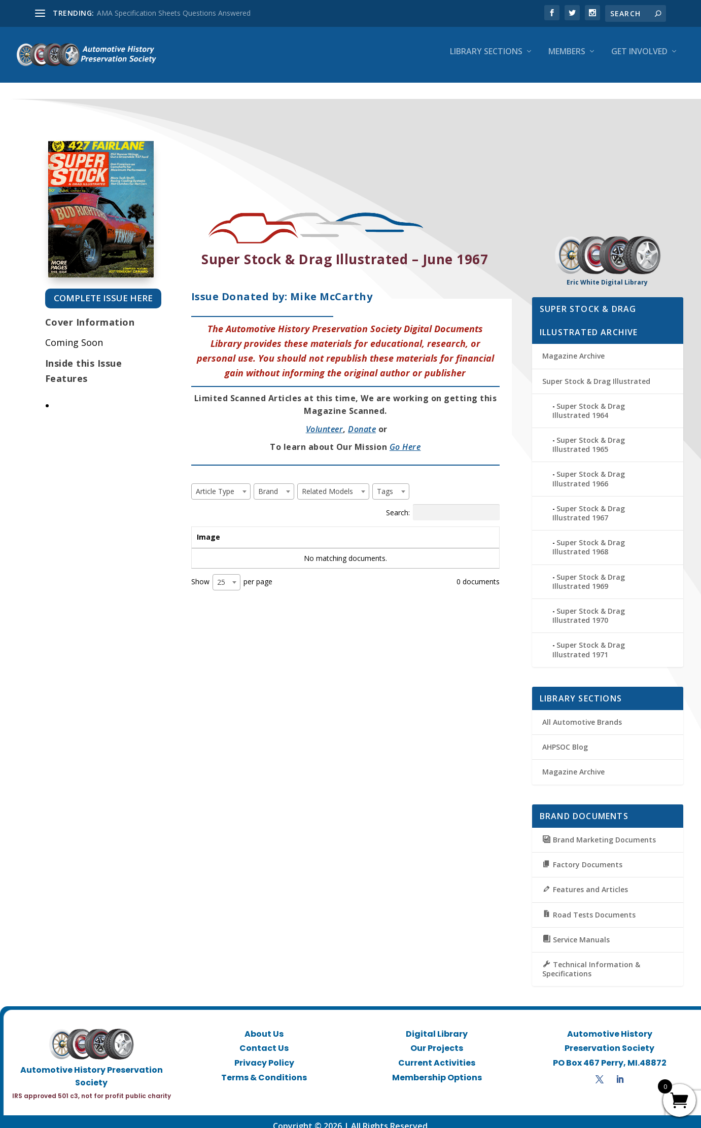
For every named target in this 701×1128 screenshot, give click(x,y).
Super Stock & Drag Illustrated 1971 (588, 640)
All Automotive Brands (582, 713)
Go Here (405, 437)
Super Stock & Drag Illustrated (596, 372)
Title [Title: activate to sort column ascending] (256, 528)
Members (566, 59)
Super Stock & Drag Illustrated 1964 (588, 401)
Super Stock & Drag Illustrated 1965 (588, 435)
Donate (362, 420)
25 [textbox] (221, 573)
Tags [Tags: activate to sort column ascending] (414, 528)
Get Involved (639, 59)
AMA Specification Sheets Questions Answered (174, 13)
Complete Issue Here (103, 289)
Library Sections (486, 59)
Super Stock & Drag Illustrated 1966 (588, 469)
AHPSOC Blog (565, 738)
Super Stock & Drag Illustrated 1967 (588, 504)
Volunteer (324, 420)
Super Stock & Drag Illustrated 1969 (588, 572)
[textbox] (218, 482)
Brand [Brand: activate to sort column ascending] (332, 528)
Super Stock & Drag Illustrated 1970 (588, 606)
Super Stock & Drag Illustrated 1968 (588, 537)
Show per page (231, 573)
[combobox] (221, 482)
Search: (443, 503)
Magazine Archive (573, 346)
